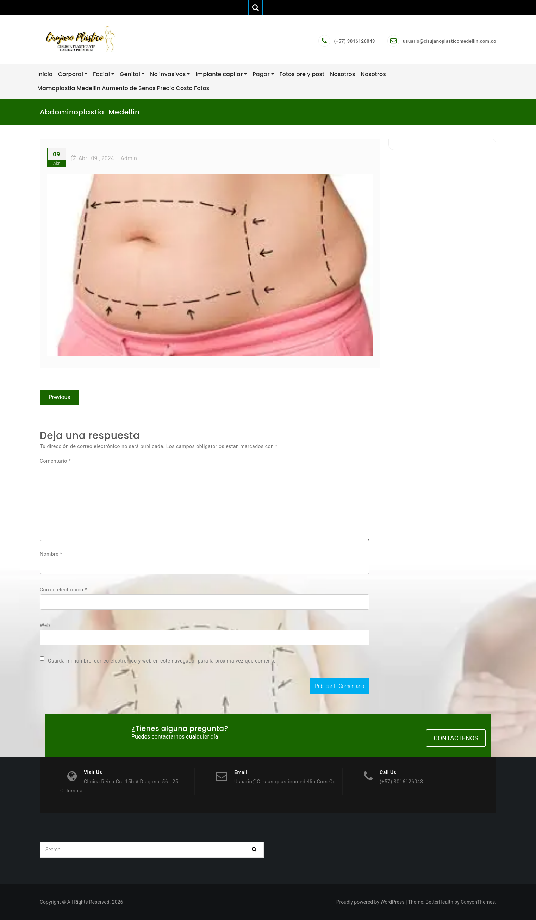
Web (45, 625)
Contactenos (456, 738)
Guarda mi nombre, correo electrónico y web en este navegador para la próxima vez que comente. (162, 661)
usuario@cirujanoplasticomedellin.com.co (449, 41)
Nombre (51, 554)
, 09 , (92, 158)
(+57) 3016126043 (354, 41)
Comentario (55, 461)
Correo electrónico (63, 589)
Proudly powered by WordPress (370, 902)
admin (129, 158)
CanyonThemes (478, 902)
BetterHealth (439, 902)
